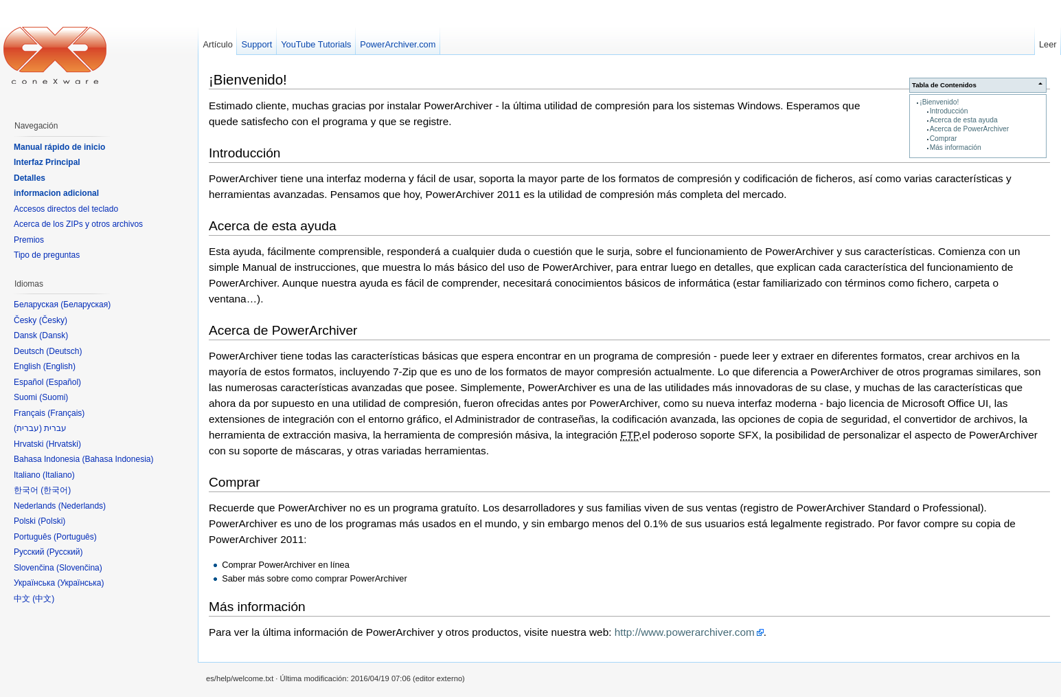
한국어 (55, 490)
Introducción (949, 111)
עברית (27, 428)
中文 (43, 599)
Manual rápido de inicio (59, 147)
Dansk (53, 335)
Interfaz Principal (47, 162)
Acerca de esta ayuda (964, 120)
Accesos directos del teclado (66, 209)
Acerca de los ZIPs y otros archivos (78, 224)
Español (63, 382)
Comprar (943, 138)
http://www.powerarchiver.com (685, 632)
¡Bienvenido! (939, 102)
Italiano (58, 475)
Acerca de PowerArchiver (969, 129)
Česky (53, 320)
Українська (80, 583)
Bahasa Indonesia (117, 459)
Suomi (53, 397)
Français (66, 413)
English (59, 366)
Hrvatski (63, 444)
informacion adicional (56, 193)
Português (75, 537)
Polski (51, 521)
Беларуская (85, 304)
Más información (955, 147)
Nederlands (82, 506)
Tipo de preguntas (47, 255)
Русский (64, 552)
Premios (29, 240)
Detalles (29, 178)
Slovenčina (79, 568)
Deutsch (64, 351)
